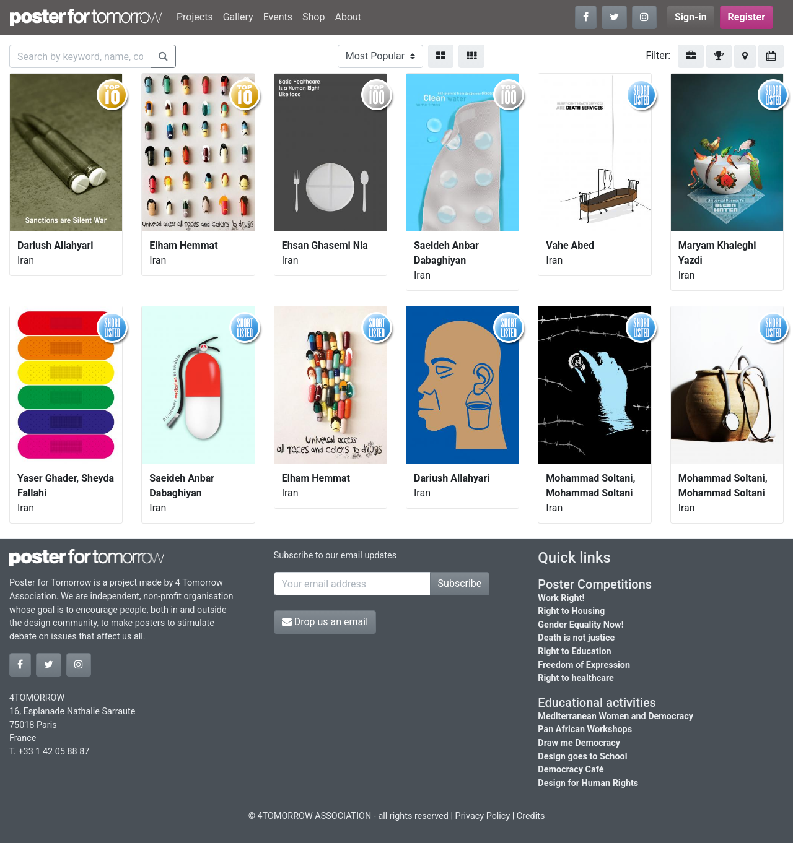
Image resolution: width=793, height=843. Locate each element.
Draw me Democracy (579, 743)
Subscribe (460, 583)
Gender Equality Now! (580, 625)
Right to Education (574, 651)
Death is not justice (576, 638)
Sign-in (691, 17)
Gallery (238, 17)
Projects (195, 17)
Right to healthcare (576, 678)
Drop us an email (325, 622)
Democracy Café (570, 769)
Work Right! (561, 598)
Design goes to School (582, 756)
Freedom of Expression (584, 665)
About (348, 17)
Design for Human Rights (588, 783)
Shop (313, 17)
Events (277, 17)
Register (746, 17)
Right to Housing (571, 611)
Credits (531, 816)
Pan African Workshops (585, 729)
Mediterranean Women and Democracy (615, 716)
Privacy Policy (482, 816)
